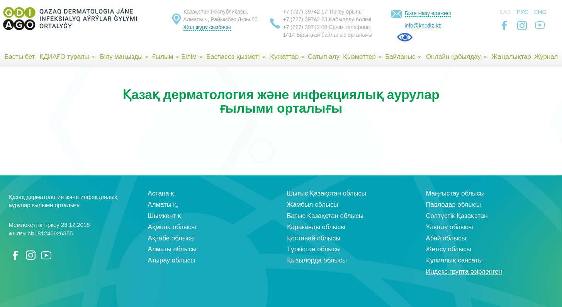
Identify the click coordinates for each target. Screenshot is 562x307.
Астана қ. (162, 193)
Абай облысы (446, 238)
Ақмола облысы (172, 227)
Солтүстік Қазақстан (457, 216)
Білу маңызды (124, 56)
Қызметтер (362, 56)
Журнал (546, 56)
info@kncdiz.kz (423, 25)
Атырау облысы (171, 260)
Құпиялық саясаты (454, 260)
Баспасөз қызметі (235, 56)
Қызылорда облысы (317, 260)
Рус (522, 12)
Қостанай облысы (314, 238)
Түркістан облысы (314, 249)
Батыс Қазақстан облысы (325, 216)
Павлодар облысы (453, 204)
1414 (289, 35)
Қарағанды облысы (316, 227)
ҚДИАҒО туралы (67, 56)
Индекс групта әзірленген (464, 271)
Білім (191, 56)
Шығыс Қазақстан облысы (326, 193)
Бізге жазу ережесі (428, 13)
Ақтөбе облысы (171, 238)
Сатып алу (324, 56)
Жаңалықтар (511, 56)
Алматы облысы (172, 249)
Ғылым (165, 56)
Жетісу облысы (448, 249)
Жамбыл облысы (312, 204)
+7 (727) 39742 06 (305, 27)
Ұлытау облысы (449, 227)
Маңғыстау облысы (455, 193)
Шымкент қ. (165, 216)
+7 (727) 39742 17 (305, 12)
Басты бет (19, 56)
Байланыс (403, 56)
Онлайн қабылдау (456, 56)
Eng (540, 12)
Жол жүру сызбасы (207, 27)
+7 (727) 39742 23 (305, 19)
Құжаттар (287, 56)
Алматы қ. (163, 204)
